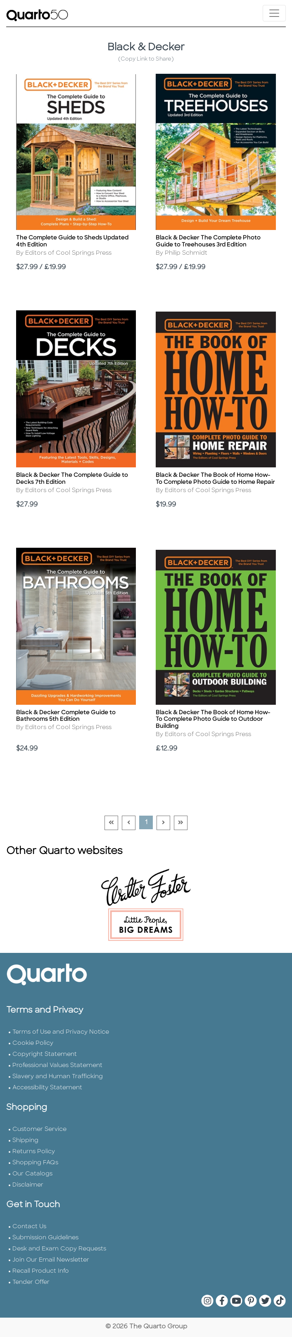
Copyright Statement (44, 1054)
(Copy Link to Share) (146, 59)
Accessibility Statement (47, 1088)
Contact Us (29, 1227)
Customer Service (39, 1129)
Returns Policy (33, 1152)
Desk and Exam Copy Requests (59, 1249)
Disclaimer (27, 1185)
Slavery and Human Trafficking (57, 1077)
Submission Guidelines (45, 1238)
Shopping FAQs (35, 1163)
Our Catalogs (32, 1174)
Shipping (25, 1141)
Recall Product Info (40, 1271)
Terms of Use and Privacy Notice (60, 1032)
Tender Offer (31, 1282)
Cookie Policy (32, 1043)
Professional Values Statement (57, 1066)
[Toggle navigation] (274, 13)
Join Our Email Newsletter (50, 1260)
